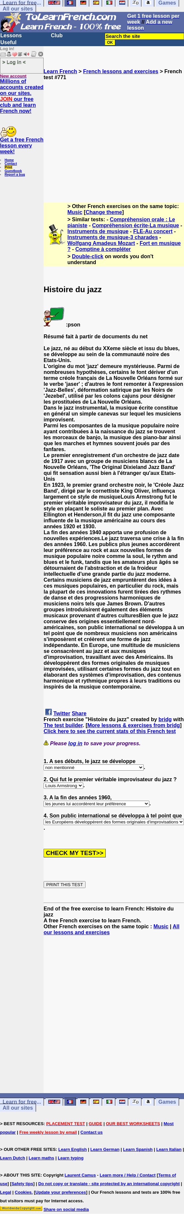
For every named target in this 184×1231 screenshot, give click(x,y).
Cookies (23, 1192)
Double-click (87, 256)
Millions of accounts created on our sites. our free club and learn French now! (22, 96)
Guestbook (13, 171)
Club (57, 35)
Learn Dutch (12, 1157)
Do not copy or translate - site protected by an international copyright (109, 1183)
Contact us (92, 1132)
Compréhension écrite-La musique (135, 225)
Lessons (11, 35)
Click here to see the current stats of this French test (110, 731)
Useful (8, 42)
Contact (11, 164)
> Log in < (14, 62)
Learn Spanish (138, 1149)
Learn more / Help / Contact (128, 1175)
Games (167, 1102)
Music (74, 212)
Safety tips (22, 1183)
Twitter (61, 713)
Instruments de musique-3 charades (112, 237)
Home (9, 160)
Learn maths (41, 1157)
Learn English (72, 1149)
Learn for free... (22, 1102)
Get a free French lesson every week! (22, 145)
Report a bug (15, 174)
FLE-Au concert (152, 231)
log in (75, 743)
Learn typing (71, 1157)
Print (8, 167)
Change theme (104, 212)
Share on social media (66, 1209)
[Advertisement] (114, 138)
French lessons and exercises (121, 71)
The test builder (63, 725)
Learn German (104, 1149)
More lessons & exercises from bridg (133, 725)
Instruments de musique (98, 231)
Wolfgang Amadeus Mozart (101, 243)
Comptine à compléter (103, 249)
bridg (165, 719)
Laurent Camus (80, 1175)
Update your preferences (60, 1192)
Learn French (60, 71)
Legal (5, 1192)
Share (79, 713)
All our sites (18, 9)
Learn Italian (169, 1149)
